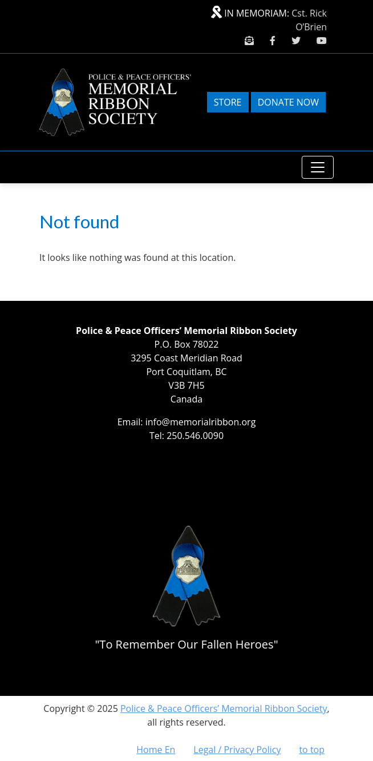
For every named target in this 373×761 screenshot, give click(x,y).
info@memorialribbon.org (200, 422)
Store (228, 102)
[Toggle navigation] (318, 167)
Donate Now (288, 102)
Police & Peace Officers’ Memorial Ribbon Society (223, 708)
